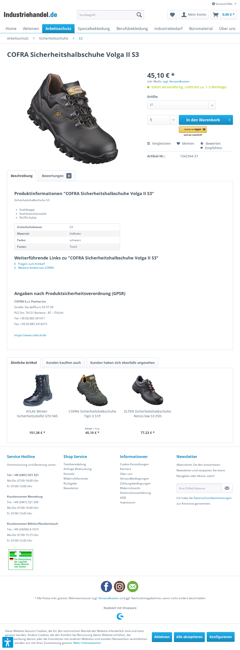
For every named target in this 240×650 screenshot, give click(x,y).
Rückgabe (70, 483)
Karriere (125, 469)
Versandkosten (108, 598)
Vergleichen (159, 143)
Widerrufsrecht (130, 488)
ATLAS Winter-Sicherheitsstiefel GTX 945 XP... (37, 413)
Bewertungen (56, 175)
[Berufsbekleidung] (132, 28)
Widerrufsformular (76, 478)
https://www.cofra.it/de (30, 335)
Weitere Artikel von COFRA (34, 268)
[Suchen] (139, 14)
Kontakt (69, 474)
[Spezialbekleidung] (94, 28)
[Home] (11, 28)
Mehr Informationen (87, 643)
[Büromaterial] (201, 28)
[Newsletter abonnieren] (227, 488)
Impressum (127, 502)
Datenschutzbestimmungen (213, 498)
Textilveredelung (75, 464)
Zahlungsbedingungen (135, 483)
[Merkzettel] (172, 14)
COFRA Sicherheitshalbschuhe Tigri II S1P (92, 413)
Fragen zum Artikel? (29, 264)
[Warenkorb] (223, 14)
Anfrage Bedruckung (78, 469)
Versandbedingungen (134, 478)
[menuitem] (110, 14)
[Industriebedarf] (168, 28)
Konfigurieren (221, 637)
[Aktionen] (31, 28)
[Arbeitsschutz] (58, 28)
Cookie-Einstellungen (134, 464)
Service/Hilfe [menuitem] (222, 4)
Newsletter (71, 488)
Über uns (126, 474)
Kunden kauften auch (63, 362)
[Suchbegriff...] (110, 14)
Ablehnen (162, 637)
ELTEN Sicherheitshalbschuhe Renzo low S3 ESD (147, 413)
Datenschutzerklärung (135, 493)
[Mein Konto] (194, 14)
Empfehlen (211, 148)
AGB (123, 498)
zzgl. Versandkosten (176, 81)
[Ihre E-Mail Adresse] (199, 488)
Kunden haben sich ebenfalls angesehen (122, 362)
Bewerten (210, 143)
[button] (196, 131)
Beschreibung (22, 176)
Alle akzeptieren (189, 637)
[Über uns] (227, 28)
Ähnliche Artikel (24, 362)
